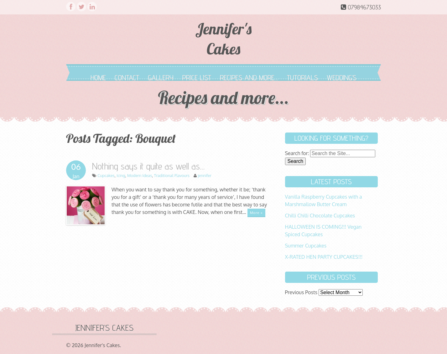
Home (98, 77)
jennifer (204, 175)
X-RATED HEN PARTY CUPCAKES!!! (324, 257)
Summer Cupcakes (306, 245)
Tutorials (302, 77)
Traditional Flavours (172, 175)
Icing (121, 175)
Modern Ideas (139, 175)
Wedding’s (341, 77)
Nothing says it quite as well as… (148, 166)
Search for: (297, 153)
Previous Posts (301, 292)
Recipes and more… (249, 77)
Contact (127, 77)
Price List (196, 77)
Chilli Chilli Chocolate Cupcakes (320, 215)
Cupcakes (106, 175)
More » (256, 212)
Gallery (160, 77)
